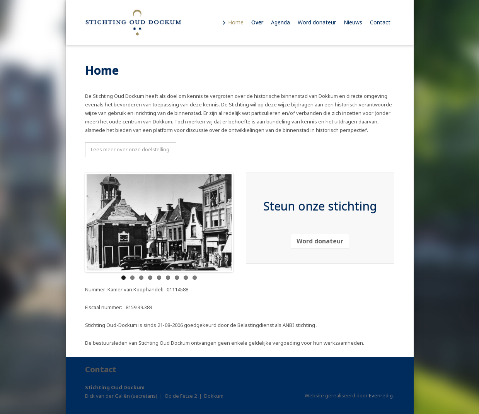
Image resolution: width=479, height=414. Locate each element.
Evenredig (381, 395)
